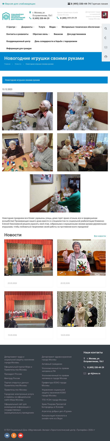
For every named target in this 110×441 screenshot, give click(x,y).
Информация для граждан (19, 48)
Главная (7, 64)
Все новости (100, 236)
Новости (18, 64)
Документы (27, 27)
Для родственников (76, 34)
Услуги (42, 27)
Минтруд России (12, 378)
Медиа (53, 27)
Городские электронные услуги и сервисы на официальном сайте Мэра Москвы (19, 397)
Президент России (13, 374)
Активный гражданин (52, 364)
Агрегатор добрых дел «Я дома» (57, 411)
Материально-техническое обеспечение (82, 27)
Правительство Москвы (15, 390)
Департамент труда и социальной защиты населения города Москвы (19, 360)
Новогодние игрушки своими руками (22, 80)
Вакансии (58, 34)
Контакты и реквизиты (17, 34)
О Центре (11, 27)
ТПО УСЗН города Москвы (54, 400)
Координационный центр (18, 41)
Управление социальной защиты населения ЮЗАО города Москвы (54, 393)
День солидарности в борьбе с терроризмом (56, 41)
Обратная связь (41, 34)
